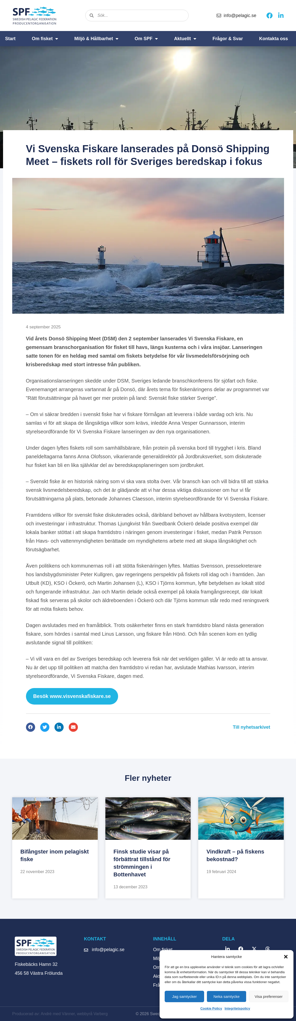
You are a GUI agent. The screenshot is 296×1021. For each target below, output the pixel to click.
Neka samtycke (227, 996)
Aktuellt (185, 38)
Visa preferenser (269, 996)
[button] (285, 956)
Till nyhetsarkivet (251, 727)
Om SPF (146, 38)
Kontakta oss (273, 38)
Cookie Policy (211, 1008)
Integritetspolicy (237, 1008)
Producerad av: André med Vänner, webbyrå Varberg (60, 1014)
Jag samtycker (184, 996)
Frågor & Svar (228, 38)
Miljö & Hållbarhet (96, 38)
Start (10, 38)
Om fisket (45, 38)
